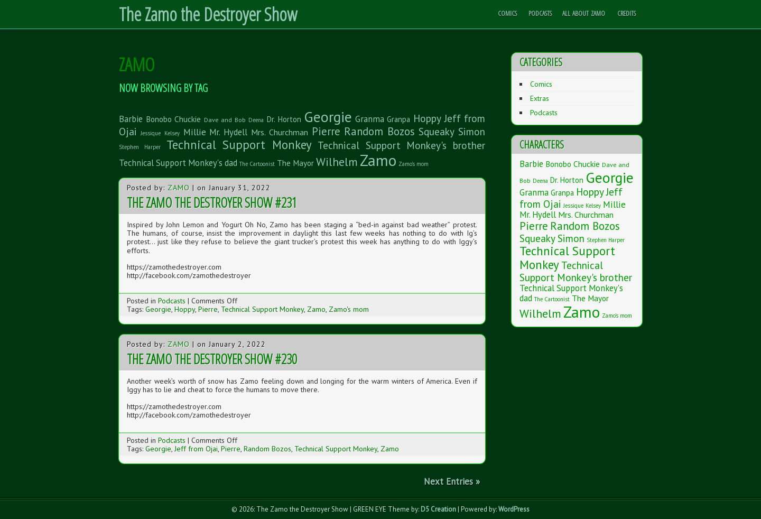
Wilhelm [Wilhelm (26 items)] (337, 161)
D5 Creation (438, 509)
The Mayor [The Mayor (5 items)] (295, 162)
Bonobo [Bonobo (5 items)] (159, 119)
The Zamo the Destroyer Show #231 (212, 202)
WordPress (514, 509)
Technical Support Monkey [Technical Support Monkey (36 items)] (239, 144)
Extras (539, 98)
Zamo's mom (349, 309)
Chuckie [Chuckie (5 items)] (187, 119)
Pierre (208, 309)
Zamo (179, 187)
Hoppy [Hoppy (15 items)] (427, 118)
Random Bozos (267, 448)
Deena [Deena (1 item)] (256, 120)
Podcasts (540, 13)
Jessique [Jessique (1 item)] (151, 133)
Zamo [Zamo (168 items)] (378, 160)
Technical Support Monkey (262, 309)
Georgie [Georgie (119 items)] (328, 116)
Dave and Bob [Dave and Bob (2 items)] (225, 119)
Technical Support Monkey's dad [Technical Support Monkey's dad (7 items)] (178, 163)
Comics (507, 13)
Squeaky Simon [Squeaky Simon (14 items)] (452, 131)
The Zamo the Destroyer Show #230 (212, 359)
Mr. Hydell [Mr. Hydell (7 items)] (228, 132)
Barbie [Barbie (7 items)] (131, 119)
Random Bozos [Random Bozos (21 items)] (379, 131)
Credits (626, 13)
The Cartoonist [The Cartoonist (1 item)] (257, 164)
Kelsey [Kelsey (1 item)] (172, 133)
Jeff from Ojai (196, 448)
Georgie (158, 309)
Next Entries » (452, 481)
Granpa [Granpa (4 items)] (398, 119)
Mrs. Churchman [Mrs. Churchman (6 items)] (279, 132)
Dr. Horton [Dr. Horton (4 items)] (284, 119)
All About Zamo (583, 13)
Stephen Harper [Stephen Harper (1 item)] (140, 147)
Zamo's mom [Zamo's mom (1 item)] (413, 164)
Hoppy (184, 309)
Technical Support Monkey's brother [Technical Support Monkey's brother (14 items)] (401, 145)
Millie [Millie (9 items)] (194, 132)
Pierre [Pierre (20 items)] (326, 131)
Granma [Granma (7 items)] (369, 119)
